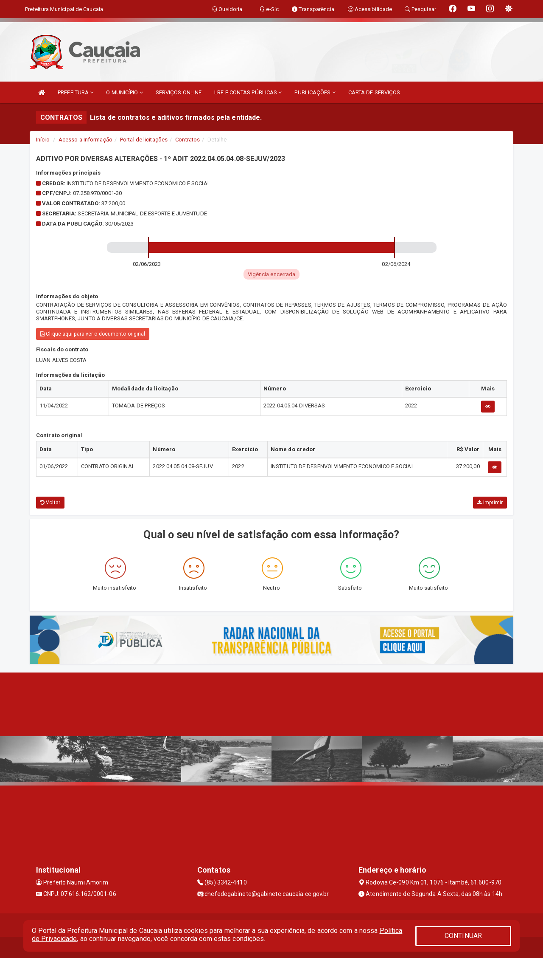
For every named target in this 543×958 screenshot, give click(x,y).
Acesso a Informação (85, 139)
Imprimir (490, 503)
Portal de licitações (144, 139)
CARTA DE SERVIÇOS (374, 92)
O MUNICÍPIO (124, 92)
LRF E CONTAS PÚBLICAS (248, 92)
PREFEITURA (75, 92)
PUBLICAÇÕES (314, 92)
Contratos (187, 139)
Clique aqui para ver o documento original (92, 334)
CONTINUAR (463, 936)
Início (43, 139)
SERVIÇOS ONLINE (179, 92)
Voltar (50, 503)
